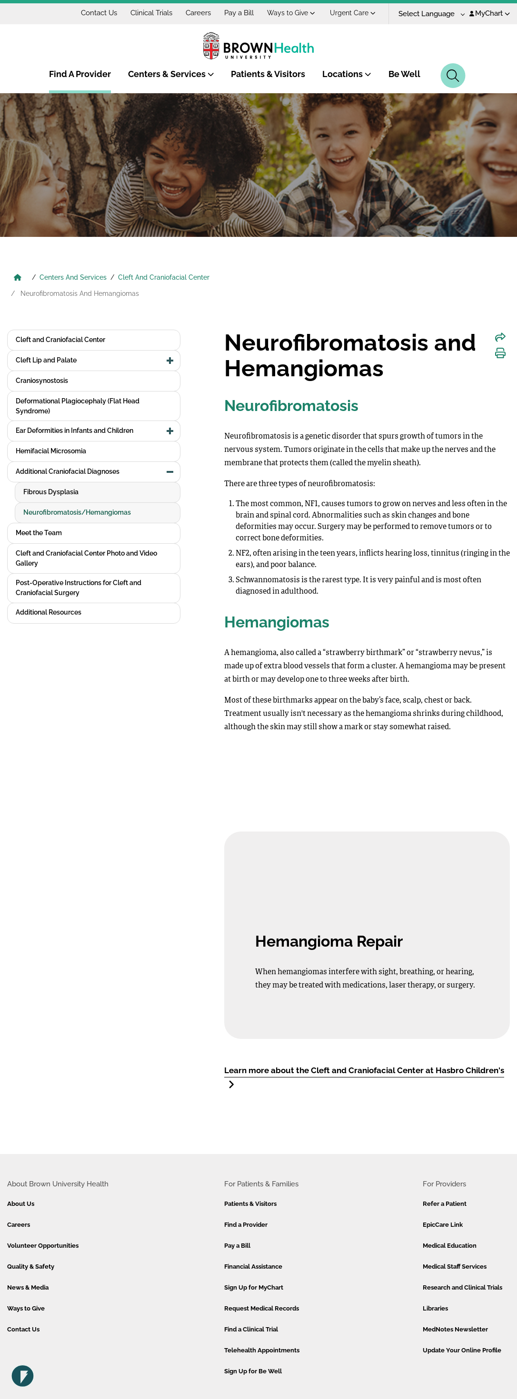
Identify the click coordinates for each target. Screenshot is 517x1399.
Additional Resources (48, 612)
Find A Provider (80, 74)
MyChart (489, 13)
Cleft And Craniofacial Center (163, 277)
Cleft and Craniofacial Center (60, 339)
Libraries (435, 1308)
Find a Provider (246, 1224)
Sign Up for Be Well (253, 1371)
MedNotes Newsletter (455, 1329)
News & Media (28, 1287)
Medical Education (450, 1245)
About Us (20, 1203)
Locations (346, 74)
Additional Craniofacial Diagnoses (67, 471)
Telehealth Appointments (261, 1350)
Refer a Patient (445, 1203)
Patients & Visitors (268, 74)
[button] (169, 360)
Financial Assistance (253, 1266)
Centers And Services (73, 277)
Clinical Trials (151, 13)
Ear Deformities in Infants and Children (74, 430)
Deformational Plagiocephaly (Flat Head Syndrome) (77, 406)
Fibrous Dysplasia (51, 492)
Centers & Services (171, 74)
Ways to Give (291, 13)
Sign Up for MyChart (253, 1287)
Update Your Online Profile (462, 1350)
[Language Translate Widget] (428, 14)
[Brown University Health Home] (17, 278)
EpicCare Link (443, 1224)
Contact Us (99, 13)
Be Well (404, 74)
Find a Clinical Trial (251, 1329)
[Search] (452, 75)
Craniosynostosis (42, 380)
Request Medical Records (261, 1308)
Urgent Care (353, 13)
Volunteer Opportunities (43, 1245)
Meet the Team (39, 533)
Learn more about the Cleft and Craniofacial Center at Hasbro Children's (364, 1077)
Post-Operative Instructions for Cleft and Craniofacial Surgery (78, 588)
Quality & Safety (30, 1266)
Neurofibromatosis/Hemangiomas (77, 512)
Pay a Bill (239, 13)
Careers (198, 13)
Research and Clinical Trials (462, 1287)
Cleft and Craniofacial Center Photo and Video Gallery (86, 558)
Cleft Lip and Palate (46, 360)
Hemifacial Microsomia (51, 451)
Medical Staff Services (455, 1266)
